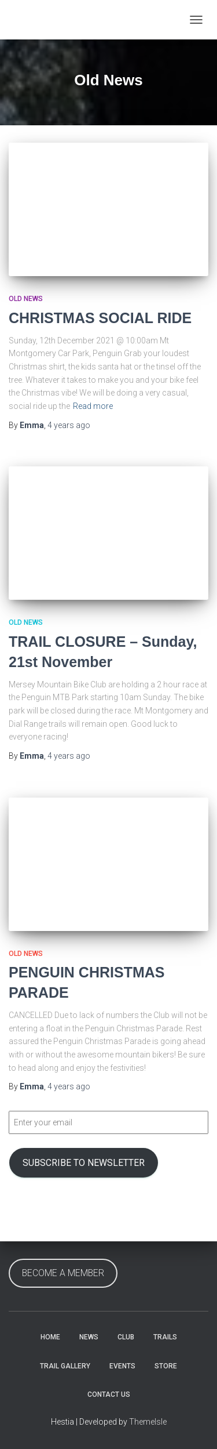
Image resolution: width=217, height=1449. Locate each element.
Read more (93, 406)
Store (166, 1366)
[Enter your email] (108, 1123)
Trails (165, 1337)
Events (122, 1366)
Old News (26, 299)
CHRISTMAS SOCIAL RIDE (100, 318)
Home (50, 1337)
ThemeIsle (148, 1421)
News (88, 1337)
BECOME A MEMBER (63, 1272)
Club (125, 1337)
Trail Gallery (65, 1366)
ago (68, 425)
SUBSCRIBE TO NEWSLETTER (84, 1162)
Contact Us (108, 1394)
